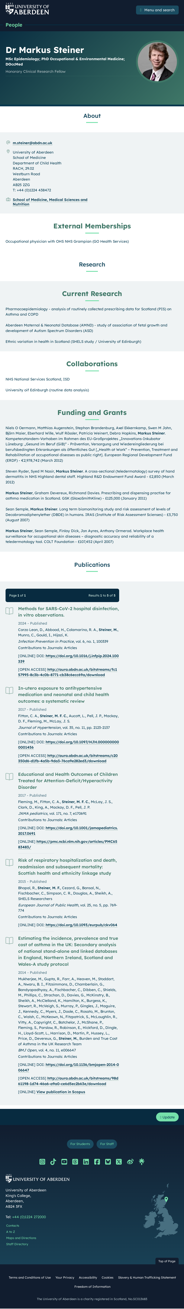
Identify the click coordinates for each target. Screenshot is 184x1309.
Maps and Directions (21, 1238)
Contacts (12, 1226)
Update (166, 1117)
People (14, 25)
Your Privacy (64, 1278)
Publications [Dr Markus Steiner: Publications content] (92, 564)
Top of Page (166, 1261)
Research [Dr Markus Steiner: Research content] (92, 264)
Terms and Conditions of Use (30, 1278)
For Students (80, 1144)
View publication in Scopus (60, 1092)
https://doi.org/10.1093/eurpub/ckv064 (81, 925)
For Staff (107, 1144)
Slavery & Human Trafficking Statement (147, 1278)
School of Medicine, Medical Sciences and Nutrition (50, 202)
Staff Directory (17, 1244)
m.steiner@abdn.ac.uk (32, 143)
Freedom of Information (92, 1287)
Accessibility (88, 1278)
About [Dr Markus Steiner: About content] (92, 116)
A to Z (10, 1232)
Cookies (107, 1278)
